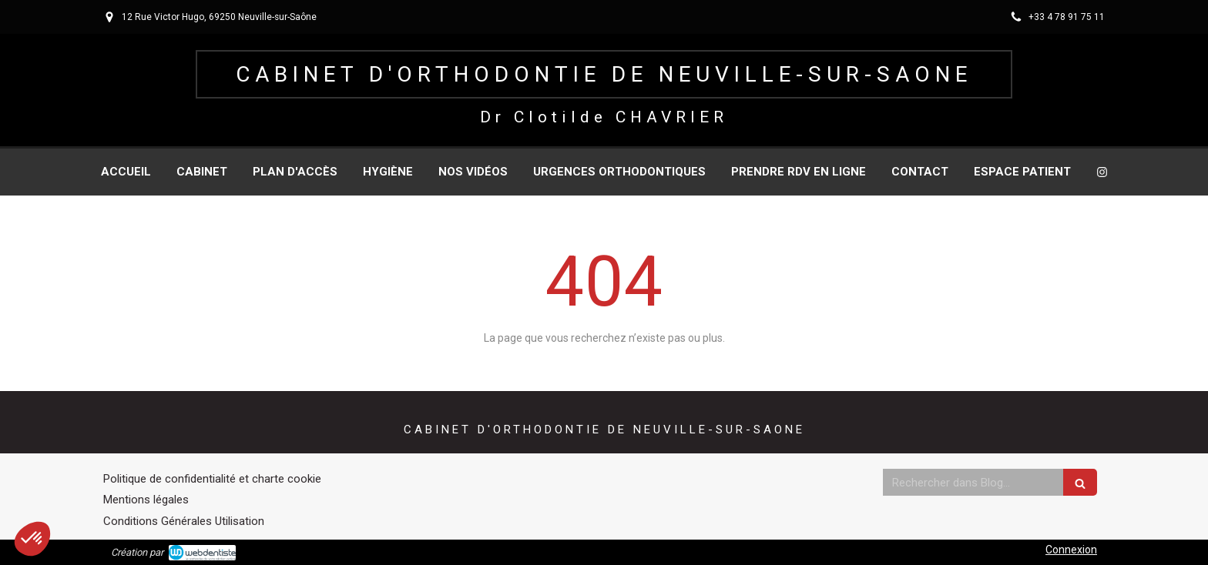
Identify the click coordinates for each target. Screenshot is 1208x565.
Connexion (1071, 549)
